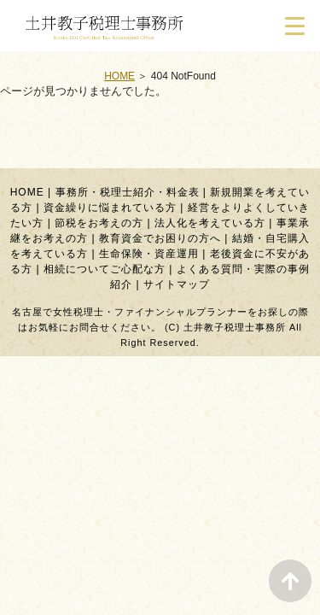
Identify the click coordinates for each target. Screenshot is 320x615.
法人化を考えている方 (209, 223)
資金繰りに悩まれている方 (110, 208)
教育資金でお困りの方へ (160, 238)
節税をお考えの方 (99, 223)
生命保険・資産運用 (149, 254)
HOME (119, 76)
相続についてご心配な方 (105, 269)
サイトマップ (176, 284)
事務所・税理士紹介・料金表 (127, 192)
